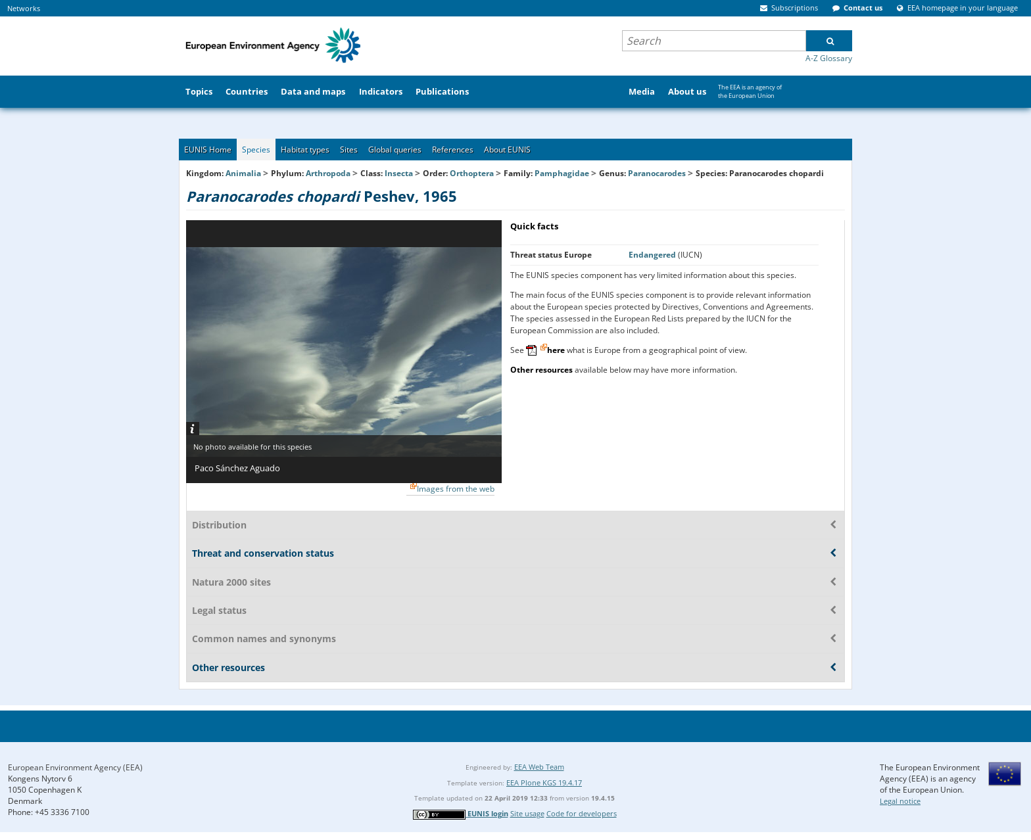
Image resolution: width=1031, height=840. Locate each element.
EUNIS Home (207, 149)
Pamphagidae (562, 173)
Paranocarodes (658, 173)
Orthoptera (472, 173)
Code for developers (581, 813)
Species (256, 149)
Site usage (527, 813)
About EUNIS (507, 149)
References (452, 149)
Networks (23, 8)
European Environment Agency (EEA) (75, 767)
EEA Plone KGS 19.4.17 (544, 782)
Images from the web (455, 488)
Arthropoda (328, 173)
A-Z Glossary (828, 58)
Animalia (243, 173)
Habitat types (305, 149)
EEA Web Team (539, 767)
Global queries (394, 149)
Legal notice (900, 801)
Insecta (399, 173)
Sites (349, 149)
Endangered (653, 254)
